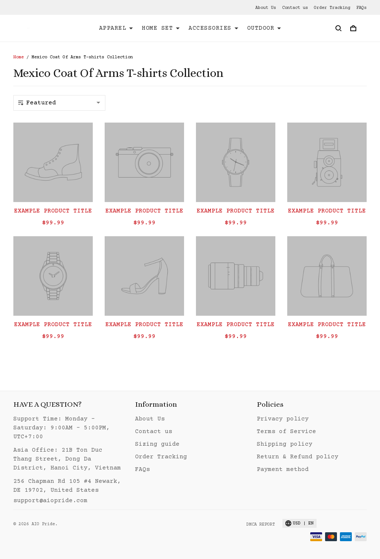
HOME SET (161, 28)
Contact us (295, 8)
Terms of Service (286, 431)
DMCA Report (260, 524)
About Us (265, 8)
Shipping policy (284, 444)
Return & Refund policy (297, 457)
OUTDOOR (264, 28)
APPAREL (116, 28)
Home (18, 57)
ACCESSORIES (213, 28)
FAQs (361, 8)
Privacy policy (283, 419)
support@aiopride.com (50, 500)
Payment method (283, 469)
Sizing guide (157, 444)
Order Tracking (332, 8)
